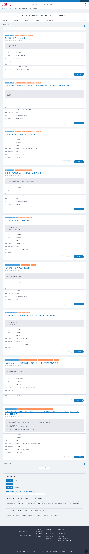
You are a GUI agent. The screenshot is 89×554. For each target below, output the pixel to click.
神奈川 (40, 501)
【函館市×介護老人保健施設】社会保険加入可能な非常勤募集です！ (31, 363)
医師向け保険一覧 (39, 533)
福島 (25, 501)
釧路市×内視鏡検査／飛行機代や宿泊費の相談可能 (24, 173)
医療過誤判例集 (49, 538)
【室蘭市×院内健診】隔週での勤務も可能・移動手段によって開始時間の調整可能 (37, 86)
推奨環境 (50, 551)
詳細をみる (79, 74)
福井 (73, 501)
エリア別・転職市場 (49, 533)
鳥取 (46, 503)
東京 (33, 501)
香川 (59, 503)
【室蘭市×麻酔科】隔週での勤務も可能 (20, 134)
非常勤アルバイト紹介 (61, 533)
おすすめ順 (24, 28)
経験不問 (24, 515)
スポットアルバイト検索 (23, 539)
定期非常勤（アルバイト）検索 (25, 535)
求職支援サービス (61, 529)
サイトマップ (69, 551)
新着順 (15, 28)
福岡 (74, 503)
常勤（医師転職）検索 (23, 531)
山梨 (56, 501)
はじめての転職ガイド (50, 531)
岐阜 (10, 503)
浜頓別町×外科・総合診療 (15, 38)
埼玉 (38, 501)
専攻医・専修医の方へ (61, 536)
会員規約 (46, 551)
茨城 (43, 501)
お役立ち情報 (34, 4)
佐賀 (76, 503)
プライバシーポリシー (40, 551)
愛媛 (63, 503)
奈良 (31, 503)
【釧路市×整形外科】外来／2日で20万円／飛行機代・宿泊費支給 (30, 315)
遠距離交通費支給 (10, 515)
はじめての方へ (42, 4)
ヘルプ (57, 0)
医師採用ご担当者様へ (75, 0)
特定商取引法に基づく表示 (57, 551)
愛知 (8, 503)
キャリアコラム (49, 539)
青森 (14, 501)
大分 (9, 505)
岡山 (44, 503)
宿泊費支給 (18, 515)
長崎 (78, 503)
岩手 (17, 501)
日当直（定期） (46, 515)
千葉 (36, 501)
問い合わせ (66, 0)
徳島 (61, 503)
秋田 (21, 501)
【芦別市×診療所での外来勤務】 (18, 220)
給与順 (19, 28)
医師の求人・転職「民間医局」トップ (65, 540)
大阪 (22, 503)
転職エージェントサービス (62, 531)
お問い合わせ (64, 551)
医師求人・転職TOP (5, 8)
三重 (14, 503)
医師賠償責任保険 (39, 531)
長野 (58, 501)
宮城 (19, 501)
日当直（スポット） (54, 515)
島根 (49, 503)
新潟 (61, 501)
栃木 (45, 501)
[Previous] (11, 11)
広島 (42, 503)
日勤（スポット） (38, 515)
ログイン (84, 0)
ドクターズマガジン (49, 536)
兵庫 (27, 503)
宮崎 (11, 505)
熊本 (7, 505)
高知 (65, 503)
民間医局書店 (38, 536)
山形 (23, 501)
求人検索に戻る (45, 467)
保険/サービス (49, 4)
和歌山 (34, 503)
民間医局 (6, 4)
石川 (71, 501)
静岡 (12, 503)
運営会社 (34, 551)
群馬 (47, 501)
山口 (51, 503)
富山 (69, 501)
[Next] (77, 11)
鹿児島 (13, 505)
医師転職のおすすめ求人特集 (63, 538)
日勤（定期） (30, 515)
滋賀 (29, 503)
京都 (24, 503)
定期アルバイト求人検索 (14, 8)
